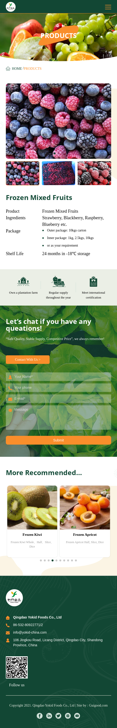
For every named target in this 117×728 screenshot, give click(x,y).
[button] (54, 153)
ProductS (33, 68)
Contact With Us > (28, 359)
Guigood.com (98, 705)
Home (17, 68)
